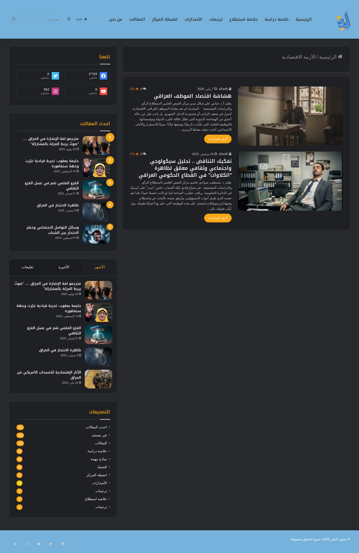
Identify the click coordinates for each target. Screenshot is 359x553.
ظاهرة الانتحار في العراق (58, 205)
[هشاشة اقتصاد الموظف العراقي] (290, 116)
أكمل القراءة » (218, 139)
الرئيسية (304, 19)
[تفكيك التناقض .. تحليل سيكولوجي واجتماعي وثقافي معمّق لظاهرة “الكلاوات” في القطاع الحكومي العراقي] (290, 181)
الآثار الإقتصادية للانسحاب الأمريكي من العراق (50, 377)
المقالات (137, 19)
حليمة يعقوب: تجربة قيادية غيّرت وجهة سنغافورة (52, 164)
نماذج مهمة (99, 464)
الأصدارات (193, 19)
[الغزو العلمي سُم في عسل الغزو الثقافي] (96, 190)
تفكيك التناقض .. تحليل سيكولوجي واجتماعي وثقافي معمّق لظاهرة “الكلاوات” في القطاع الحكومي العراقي (185, 168)
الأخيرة (64, 267)
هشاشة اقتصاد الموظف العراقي (193, 96)
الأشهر (100, 267)
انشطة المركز (165, 19)
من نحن (115, 19)
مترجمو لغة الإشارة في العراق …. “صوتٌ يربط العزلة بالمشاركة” (51, 141)
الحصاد (102, 472)
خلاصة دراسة (277, 19)
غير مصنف (99, 440)
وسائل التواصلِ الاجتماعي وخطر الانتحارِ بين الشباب (52, 230)
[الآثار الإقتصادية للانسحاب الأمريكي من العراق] (96, 381)
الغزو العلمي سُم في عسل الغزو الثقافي (52, 186)
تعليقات (27, 267)
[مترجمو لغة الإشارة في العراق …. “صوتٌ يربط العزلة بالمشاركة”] (96, 145)
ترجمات (215, 19)
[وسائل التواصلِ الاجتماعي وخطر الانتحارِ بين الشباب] (96, 234)
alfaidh (223, 89)
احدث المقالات (96, 432)
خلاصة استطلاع (243, 19)
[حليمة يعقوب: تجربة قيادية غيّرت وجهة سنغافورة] (96, 167)
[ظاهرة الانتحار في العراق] (96, 212)
